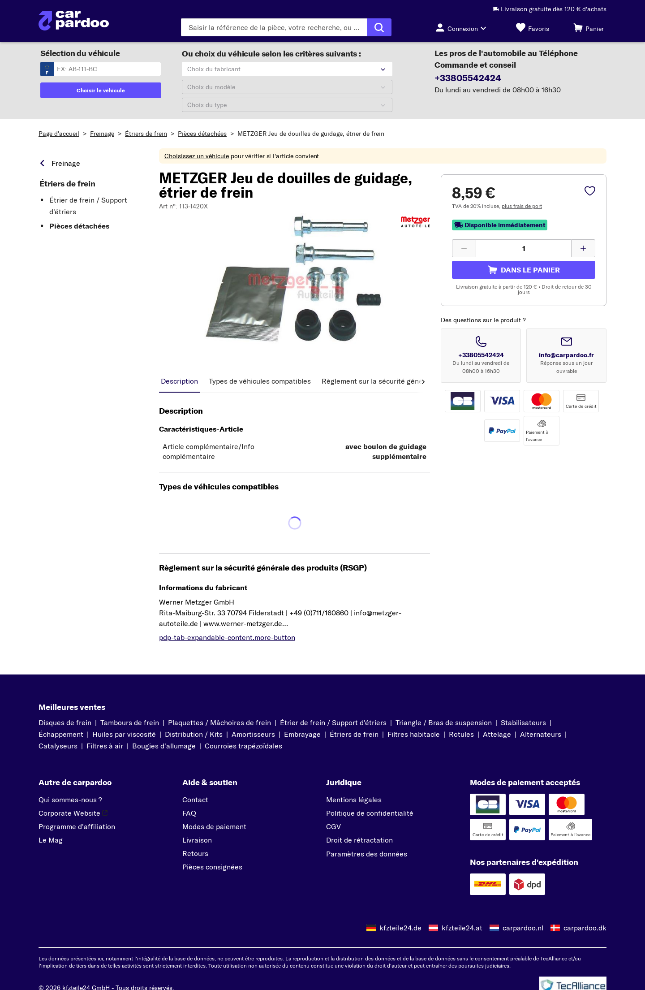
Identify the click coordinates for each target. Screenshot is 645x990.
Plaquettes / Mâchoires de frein (219, 722)
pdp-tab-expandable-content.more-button (227, 637)
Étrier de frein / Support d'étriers (88, 205)
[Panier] (588, 27)
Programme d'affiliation (77, 826)
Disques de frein (65, 722)
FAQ (189, 813)
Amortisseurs (253, 734)
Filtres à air (104, 746)
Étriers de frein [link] (67, 184)
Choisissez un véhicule (196, 156)
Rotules (461, 734)
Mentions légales (354, 799)
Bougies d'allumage (164, 746)
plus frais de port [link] (522, 206)
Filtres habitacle (413, 734)
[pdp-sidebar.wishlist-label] (590, 192)
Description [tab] (179, 380)
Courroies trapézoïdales (243, 746)
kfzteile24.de (400, 928)
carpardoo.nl (523, 928)
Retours (195, 853)
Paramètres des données (366, 853)
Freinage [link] (66, 163)
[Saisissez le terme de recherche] (274, 27)
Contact (195, 799)
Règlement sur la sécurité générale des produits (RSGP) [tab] (412, 380)
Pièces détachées (202, 134)
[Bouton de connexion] (463, 27)
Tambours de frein (129, 722)
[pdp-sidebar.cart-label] (523, 270)
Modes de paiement (214, 826)
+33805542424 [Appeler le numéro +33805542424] (481, 355)
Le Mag (51, 840)
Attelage (497, 734)
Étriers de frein (146, 134)
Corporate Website (73, 813)
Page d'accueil (59, 134)
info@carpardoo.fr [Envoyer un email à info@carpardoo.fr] (566, 355)
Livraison (197, 840)
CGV (333, 826)
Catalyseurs (58, 746)
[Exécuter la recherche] (379, 27)
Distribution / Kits (194, 734)
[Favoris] (532, 27)
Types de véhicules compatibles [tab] (260, 380)
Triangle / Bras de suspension (444, 722)
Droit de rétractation (359, 840)
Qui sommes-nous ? (70, 799)
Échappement (61, 734)
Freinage (102, 134)
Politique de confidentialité (369, 813)
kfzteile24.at (462, 928)
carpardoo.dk (584, 928)
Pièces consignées (212, 867)
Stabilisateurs (523, 722)
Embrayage (302, 734)
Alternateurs (540, 734)
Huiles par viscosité (124, 734)
